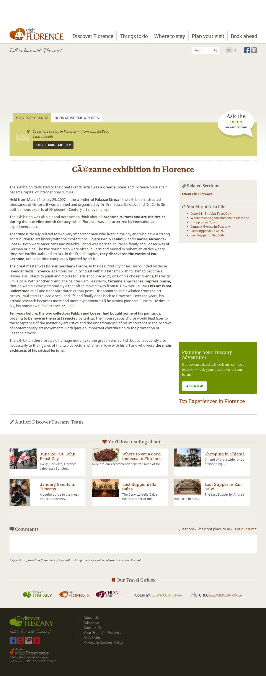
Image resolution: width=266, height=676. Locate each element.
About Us (91, 617)
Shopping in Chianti (205, 222)
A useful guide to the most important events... (59, 496)
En (229, 50)
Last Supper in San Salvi (208, 235)
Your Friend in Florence (103, 632)
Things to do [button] (134, 36)
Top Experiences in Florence (212, 401)
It (234, 50)
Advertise (91, 622)
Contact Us (93, 627)
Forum (249, 529)
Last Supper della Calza (207, 231)
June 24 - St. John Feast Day (211, 213)
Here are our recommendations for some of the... (127, 464)
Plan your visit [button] (208, 36)
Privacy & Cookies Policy (103, 642)
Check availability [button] (53, 145)
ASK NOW (194, 386)
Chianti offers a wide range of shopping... (224, 461)
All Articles (92, 637)
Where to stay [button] (169, 36)
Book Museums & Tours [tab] (77, 117)
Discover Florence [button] (92, 36)
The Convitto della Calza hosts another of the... (139, 496)
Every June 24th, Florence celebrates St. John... (58, 466)
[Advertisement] (133, 89)
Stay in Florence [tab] (32, 117)
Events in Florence (197, 194)
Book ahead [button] (244, 36)
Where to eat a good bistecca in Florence (220, 218)
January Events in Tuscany (210, 226)
